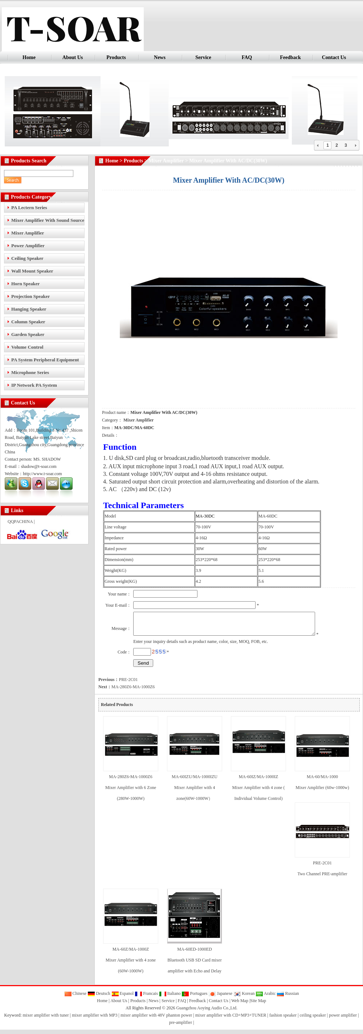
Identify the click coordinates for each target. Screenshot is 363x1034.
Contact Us (334, 57)
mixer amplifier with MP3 (95, 1019)
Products (116, 57)
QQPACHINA (20, 521)
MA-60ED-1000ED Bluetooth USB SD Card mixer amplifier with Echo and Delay (194, 964)
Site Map (258, 1005)
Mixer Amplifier (166, 160)
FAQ (247, 57)
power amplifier (343, 1019)
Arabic (266, 997)
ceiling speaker (312, 1019)
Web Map (239, 1005)
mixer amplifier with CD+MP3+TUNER (230, 1019)
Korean (243, 997)
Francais (146, 997)
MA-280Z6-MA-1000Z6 (126, 691)
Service (203, 57)
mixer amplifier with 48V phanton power (156, 1019)
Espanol (122, 997)
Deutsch (98, 997)
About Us (72, 57)
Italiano (170, 997)
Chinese (75, 997)
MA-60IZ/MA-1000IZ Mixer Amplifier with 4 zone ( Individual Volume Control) (258, 791)
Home (29, 57)
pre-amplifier (180, 1026)
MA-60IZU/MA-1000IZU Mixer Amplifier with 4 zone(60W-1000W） (194, 791)
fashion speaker (283, 1019)
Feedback (290, 57)
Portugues (194, 997)
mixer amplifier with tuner (46, 1019)
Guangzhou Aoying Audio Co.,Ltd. (206, 1012)
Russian (288, 997)
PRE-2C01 (118, 683)
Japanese (220, 997)
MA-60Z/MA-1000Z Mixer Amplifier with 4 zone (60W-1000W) (131, 964)
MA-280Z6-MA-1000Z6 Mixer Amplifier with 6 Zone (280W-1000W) (130, 791)
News (160, 57)
